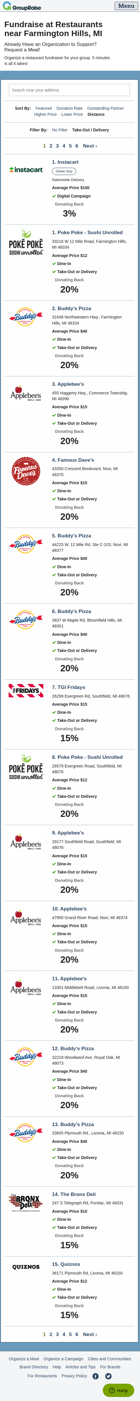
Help (57, 1367)
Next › (90, 146)
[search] (69, 90)
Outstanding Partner (105, 108)
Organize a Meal (24, 1359)
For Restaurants (42, 1376)
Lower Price (72, 114)
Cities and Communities (109, 1359)
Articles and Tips (81, 1367)
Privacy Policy (74, 1376)
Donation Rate (70, 108)
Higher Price (45, 114)
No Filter (60, 130)
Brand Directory (34, 1367)
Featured (44, 108)
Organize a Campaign (63, 1359)
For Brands (110, 1367)
